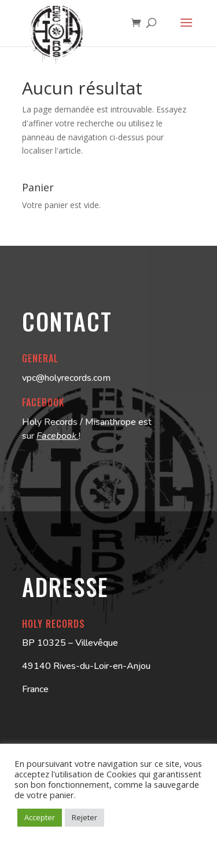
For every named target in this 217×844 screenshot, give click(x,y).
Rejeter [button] (84, 817)
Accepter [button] (39, 817)
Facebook (57, 436)
